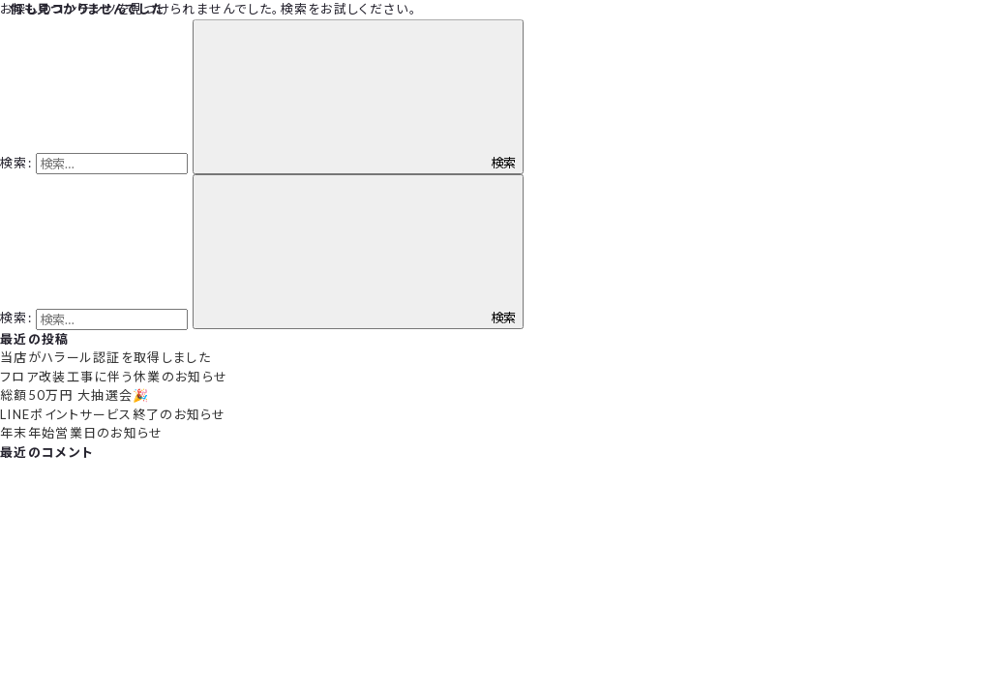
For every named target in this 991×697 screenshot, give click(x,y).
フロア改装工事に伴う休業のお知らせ (113, 376)
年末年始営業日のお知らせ (82, 432)
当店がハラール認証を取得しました (105, 357)
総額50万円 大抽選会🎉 (75, 395)
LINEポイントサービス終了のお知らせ (113, 414)
